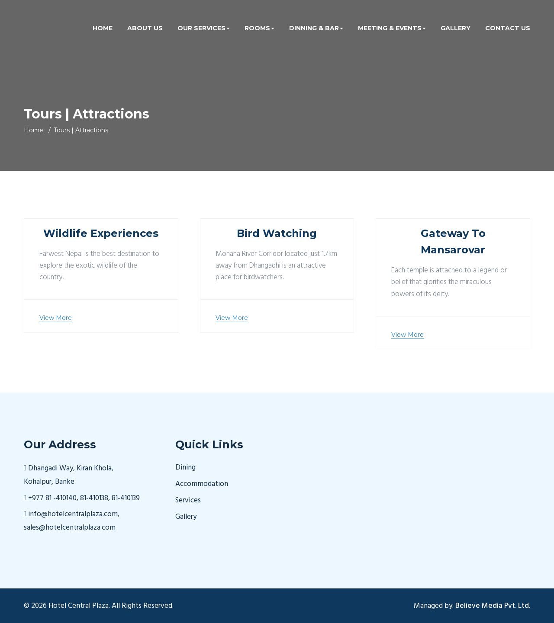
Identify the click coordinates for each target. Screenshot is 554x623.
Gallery (455, 28)
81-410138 (94, 498)
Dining (185, 468)
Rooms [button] (259, 28)
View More (55, 318)
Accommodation (201, 484)
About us (145, 28)
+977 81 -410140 (52, 498)
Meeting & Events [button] (392, 28)
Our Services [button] (203, 28)
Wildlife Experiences (100, 233)
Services (188, 500)
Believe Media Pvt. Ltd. (492, 606)
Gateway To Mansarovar (453, 241)
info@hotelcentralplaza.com (72, 514)
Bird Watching (277, 233)
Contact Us (507, 28)
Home (103, 28)
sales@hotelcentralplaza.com (70, 528)
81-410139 (126, 498)
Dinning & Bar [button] (316, 28)
